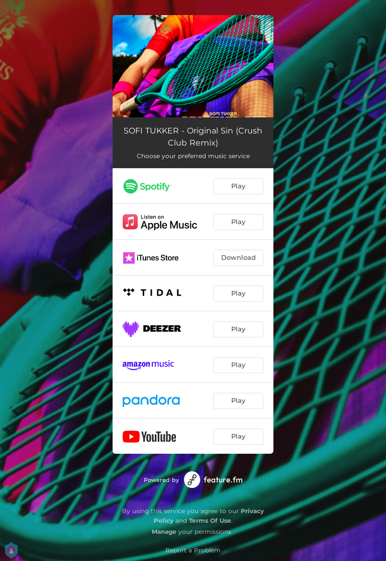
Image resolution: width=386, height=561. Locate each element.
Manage (164, 531)
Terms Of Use (210, 520)
